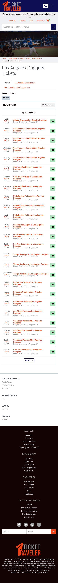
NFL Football (29, 485)
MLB (3, 399)
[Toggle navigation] (53, 6)
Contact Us (29, 438)
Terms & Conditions (29, 441)
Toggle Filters (48, 105)
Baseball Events (8, 385)
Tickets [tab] (7, 83)
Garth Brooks (29, 471)
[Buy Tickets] (52, 121)
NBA (29, 491)
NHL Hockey (29, 488)
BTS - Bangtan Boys (29, 468)
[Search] (26, 27)
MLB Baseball (29, 482)
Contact (22, 21)
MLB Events (6, 388)
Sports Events (7, 382)
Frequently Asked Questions (29, 448)
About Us (29, 435)
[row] (29, 121)
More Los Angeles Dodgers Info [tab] (17, 88)
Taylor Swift (29, 461)
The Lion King (29, 517)
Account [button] (40, 21)
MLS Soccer (29, 494)
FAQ (31, 21)
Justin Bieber (29, 465)
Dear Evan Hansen (29, 514)
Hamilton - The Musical (29, 511)
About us (12, 21)
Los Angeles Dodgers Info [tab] (25, 83)
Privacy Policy (29, 444)
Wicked (29, 505)
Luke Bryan (29, 458)
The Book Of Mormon (29, 508)
